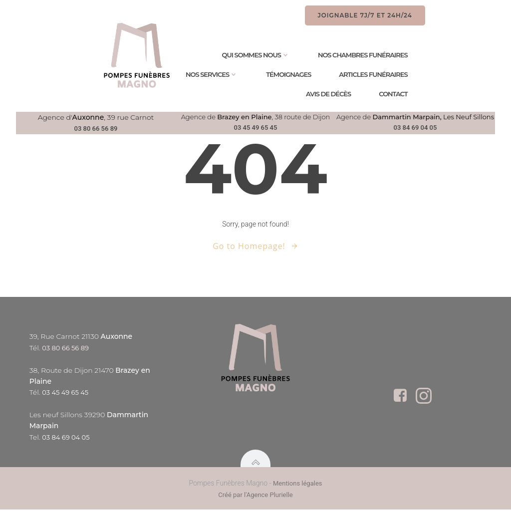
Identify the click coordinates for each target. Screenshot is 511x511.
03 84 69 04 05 (415, 127)
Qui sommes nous (257, 55)
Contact (394, 94)
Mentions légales (297, 485)
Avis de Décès (329, 94)
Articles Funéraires (374, 74)
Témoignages (289, 74)
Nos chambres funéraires (364, 55)
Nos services (213, 74)
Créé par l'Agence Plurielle (255, 497)
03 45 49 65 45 (255, 127)
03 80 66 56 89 (96, 128)
